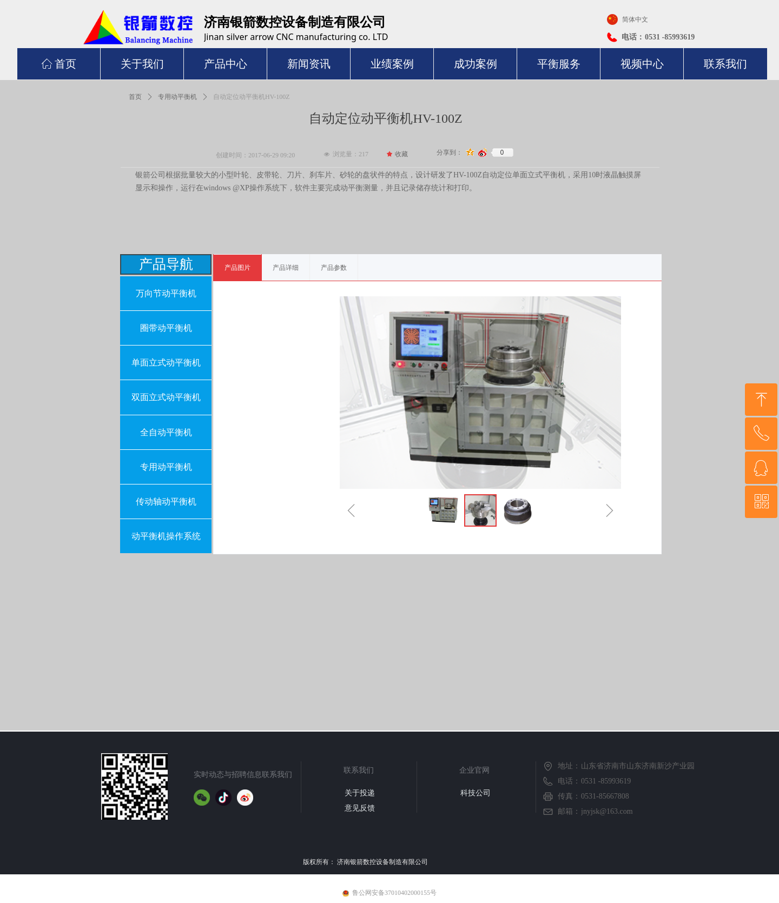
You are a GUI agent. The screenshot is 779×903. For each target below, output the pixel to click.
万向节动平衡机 (166, 293)
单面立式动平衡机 (166, 362)
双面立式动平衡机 (166, 397)
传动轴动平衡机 (166, 501)
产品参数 (334, 267)
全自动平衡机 (166, 432)
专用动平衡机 (177, 97)
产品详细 (286, 267)
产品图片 (237, 267)
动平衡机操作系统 (166, 536)
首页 (135, 97)
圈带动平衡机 (166, 328)
